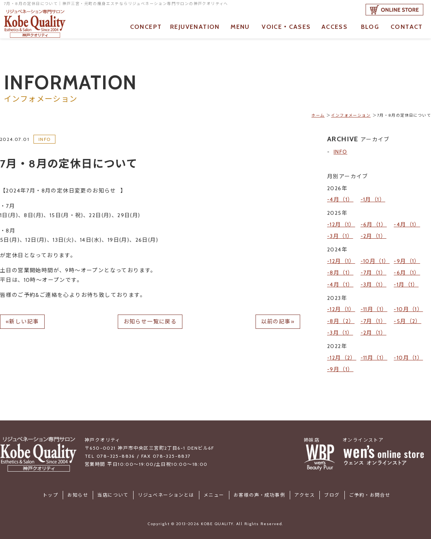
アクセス (304, 492)
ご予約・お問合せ (368, 492)
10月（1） (376, 260)
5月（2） (409, 318)
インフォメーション (351, 115)
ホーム (317, 115)
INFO (44, 139)
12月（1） (342, 224)
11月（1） (375, 307)
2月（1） (374, 235)
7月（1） (374, 271)
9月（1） (408, 260)
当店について (113, 492)
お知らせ (78, 492)
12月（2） (343, 355)
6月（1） (375, 224)
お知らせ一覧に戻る (150, 321)
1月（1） (374, 199)
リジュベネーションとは (166, 492)
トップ (51, 492)
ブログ (331, 492)
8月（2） (342, 318)
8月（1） (341, 271)
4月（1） (341, 199)
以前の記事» (277, 321)
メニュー (214, 492)
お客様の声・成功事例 (259, 492)
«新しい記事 (22, 321)
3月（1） (341, 235)
